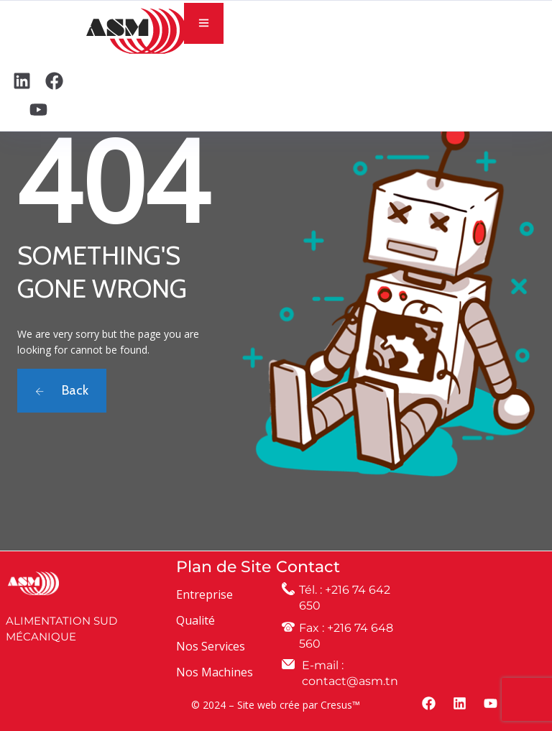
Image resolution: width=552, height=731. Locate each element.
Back (61, 390)
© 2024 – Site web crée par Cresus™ (275, 705)
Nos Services (210, 646)
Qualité (195, 620)
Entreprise (204, 594)
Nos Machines (214, 672)
